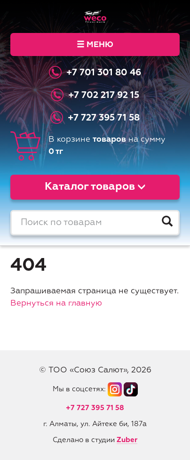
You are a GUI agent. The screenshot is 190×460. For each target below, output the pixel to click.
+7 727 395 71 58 (104, 117)
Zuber (127, 440)
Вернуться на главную (56, 303)
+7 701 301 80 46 (103, 72)
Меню (95, 44)
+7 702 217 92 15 (103, 95)
